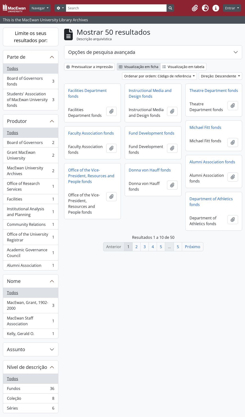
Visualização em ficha (138, 66)
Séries (30, 409)
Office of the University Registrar (30, 237)
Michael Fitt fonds (205, 127)
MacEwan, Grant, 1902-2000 (30, 305)
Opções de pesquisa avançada (101, 52)
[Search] (116, 8)
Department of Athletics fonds (211, 201)
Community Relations (30, 225)
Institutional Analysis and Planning (30, 211)
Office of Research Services (30, 186)
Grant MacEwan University (30, 155)
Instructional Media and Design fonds (150, 93)
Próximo (192, 246)
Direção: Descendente (219, 76)
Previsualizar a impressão (89, 66)
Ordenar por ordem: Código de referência (158, 76)
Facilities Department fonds (87, 93)
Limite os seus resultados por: (30, 37)
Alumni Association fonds (212, 162)
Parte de (16, 57)
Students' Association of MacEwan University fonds (30, 99)
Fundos (30, 390)
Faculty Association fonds (91, 133)
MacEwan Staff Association (30, 320)
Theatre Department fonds (213, 90)
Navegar (39, 8)
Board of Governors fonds (30, 81)
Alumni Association (30, 266)
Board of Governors (30, 144)
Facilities (30, 200)
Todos (12, 68)
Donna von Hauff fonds (150, 170)
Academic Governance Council (30, 252)
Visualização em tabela (183, 66)
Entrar (230, 8)
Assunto (16, 349)
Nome (14, 281)
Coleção (30, 399)
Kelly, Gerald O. (30, 334)
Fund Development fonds (151, 133)
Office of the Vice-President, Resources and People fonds (91, 175)
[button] (194, 8)
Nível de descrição (27, 367)
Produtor (17, 121)
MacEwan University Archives (30, 170)
